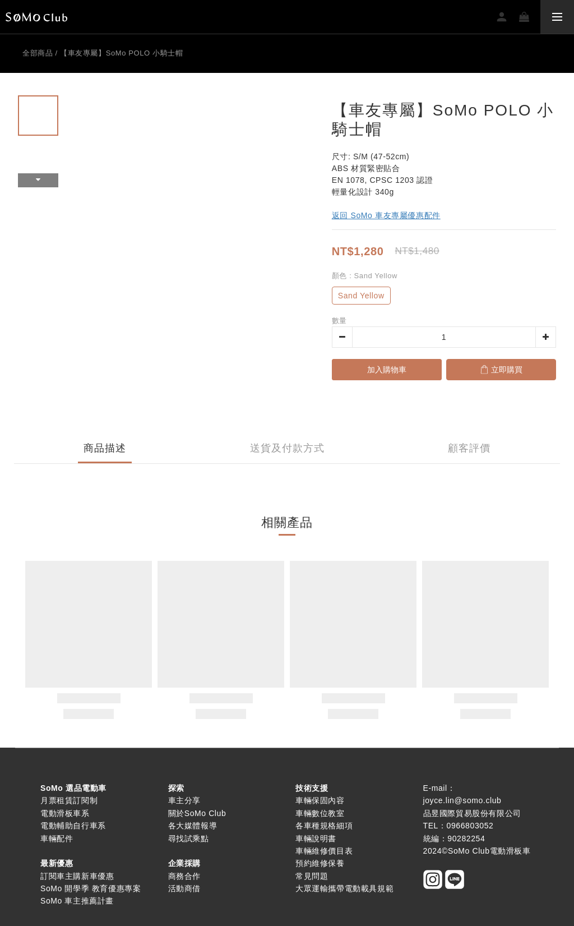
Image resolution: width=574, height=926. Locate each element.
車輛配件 (56, 838)
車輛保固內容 (320, 800)
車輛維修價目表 (324, 850)
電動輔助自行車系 (73, 825)
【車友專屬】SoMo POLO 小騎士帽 (121, 53)
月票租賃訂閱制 (69, 800)
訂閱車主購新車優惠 (77, 876)
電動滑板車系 (65, 813)
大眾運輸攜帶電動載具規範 (344, 888)
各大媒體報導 (192, 825)
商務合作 (184, 876)
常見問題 (311, 876)
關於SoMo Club (197, 813)
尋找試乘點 (188, 838)
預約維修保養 (320, 863)
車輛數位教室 (320, 813)
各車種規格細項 (324, 825)
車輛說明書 (315, 838)
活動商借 (184, 888)
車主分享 (184, 800)
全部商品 (37, 53)
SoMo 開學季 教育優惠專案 (90, 888)
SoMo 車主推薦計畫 (77, 900)
